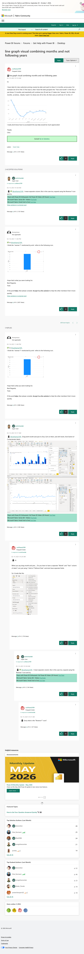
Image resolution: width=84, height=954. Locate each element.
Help (67, 25)
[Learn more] (13, 790)
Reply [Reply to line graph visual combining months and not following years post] (72, 158)
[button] (59, 60)
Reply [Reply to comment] (72, 218)
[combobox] (58, 29)
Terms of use (5, 940)
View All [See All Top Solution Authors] (10, 855)
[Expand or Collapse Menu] (3, 21)
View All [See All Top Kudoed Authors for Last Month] (10, 897)
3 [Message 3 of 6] (17, 636)
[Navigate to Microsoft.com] (7, 16)
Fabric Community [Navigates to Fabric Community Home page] (22, 15)
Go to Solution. (45, 139)
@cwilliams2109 (17, 191)
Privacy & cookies (6, 937)
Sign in (61, 25)
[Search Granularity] (25, 29)
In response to (14, 183)
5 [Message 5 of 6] (26, 727)
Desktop (61, 43)
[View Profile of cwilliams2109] (16, 69)
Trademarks (4, 943)
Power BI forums (12, 43)
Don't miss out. (44, 35)
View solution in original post (16, 205)
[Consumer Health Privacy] (26, 947)
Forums (26, 43)
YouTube (52, 197)
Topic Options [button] (70, 60)
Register (53, 25)
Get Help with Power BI (43, 43)
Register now (6, 10)
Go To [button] (74, 25)
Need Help (16, 147)
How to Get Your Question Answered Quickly (22, 812)
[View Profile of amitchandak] (20, 178)
